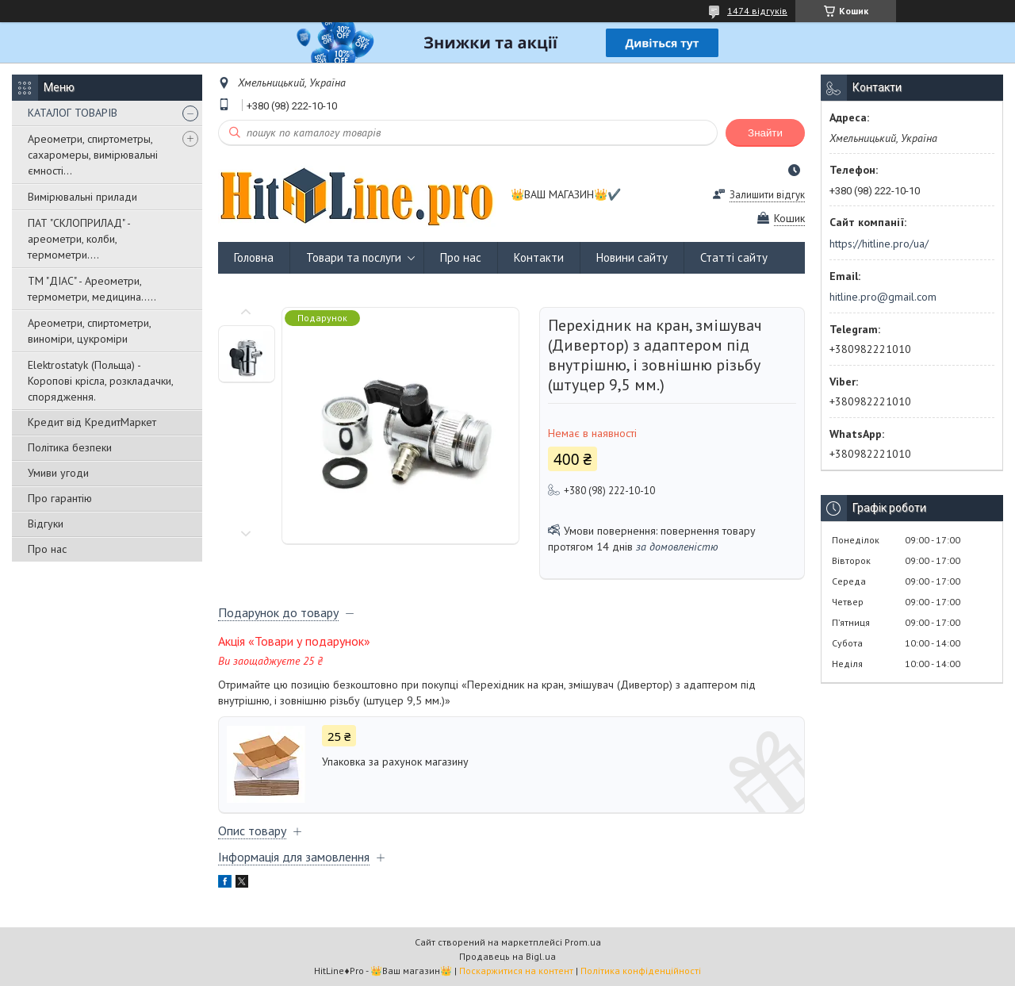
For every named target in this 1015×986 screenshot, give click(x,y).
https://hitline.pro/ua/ (879, 243)
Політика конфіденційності (640, 970)
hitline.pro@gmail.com (882, 297)
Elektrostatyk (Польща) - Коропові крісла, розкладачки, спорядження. (100, 381)
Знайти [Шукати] (765, 133)
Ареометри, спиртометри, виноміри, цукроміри (89, 331)
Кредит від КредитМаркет (92, 422)
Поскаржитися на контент (516, 970)
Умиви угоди (58, 473)
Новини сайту (632, 257)
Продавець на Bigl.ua (507, 956)
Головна (254, 257)
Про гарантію (60, 498)
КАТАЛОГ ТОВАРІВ (72, 113)
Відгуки (45, 523)
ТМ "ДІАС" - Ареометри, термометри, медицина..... (92, 289)
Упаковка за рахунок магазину (395, 761)
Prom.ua (583, 942)
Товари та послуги (353, 257)
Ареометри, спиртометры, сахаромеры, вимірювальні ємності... (93, 155)
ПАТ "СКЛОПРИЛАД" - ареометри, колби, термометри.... (79, 239)
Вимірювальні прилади (82, 197)
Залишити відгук (767, 194)
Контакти (539, 257)
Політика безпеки (70, 447)
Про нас (47, 549)
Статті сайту (734, 257)
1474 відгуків (757, 11)
